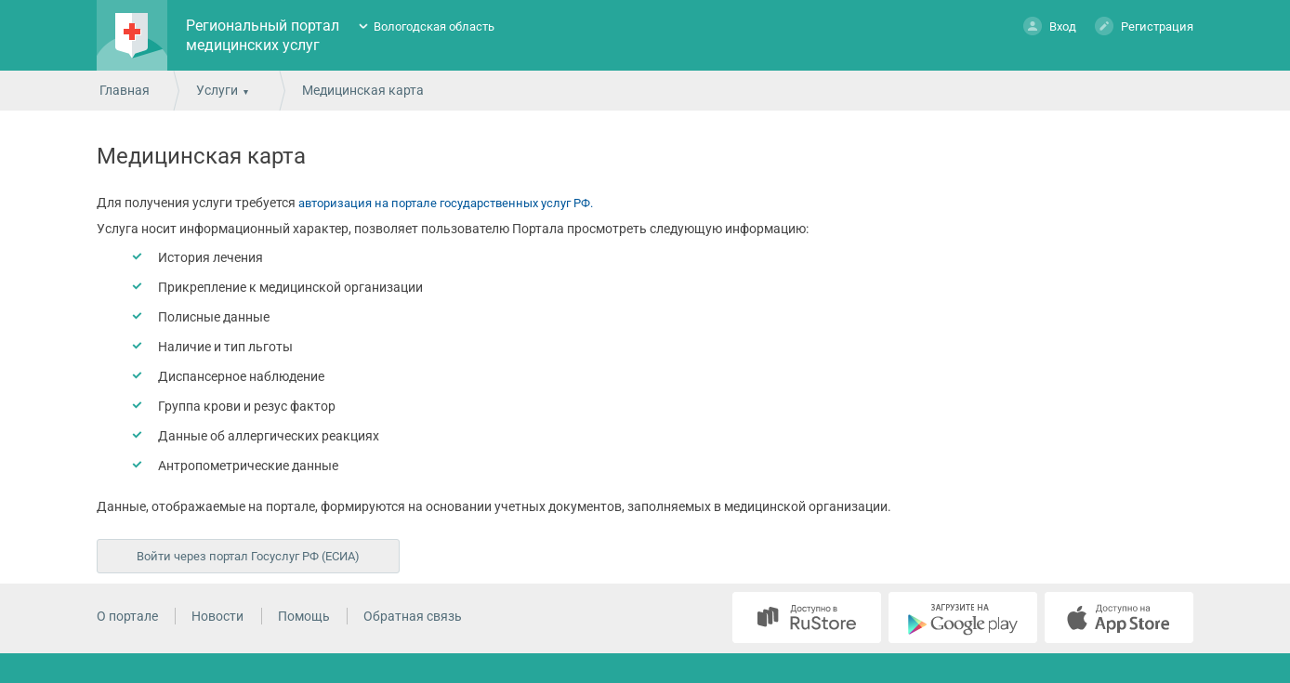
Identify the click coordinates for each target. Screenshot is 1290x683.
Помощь (304, 616)
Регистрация (1144, 25)
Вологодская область (434, 26)
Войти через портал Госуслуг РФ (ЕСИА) (248, 556)
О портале (127, 616)
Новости (217, 616)
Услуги (217, 90)
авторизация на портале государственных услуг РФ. (445, 203)
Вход (1049, 25)
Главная (124, 90)
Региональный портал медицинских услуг (262, 35)
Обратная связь (412, 616)
